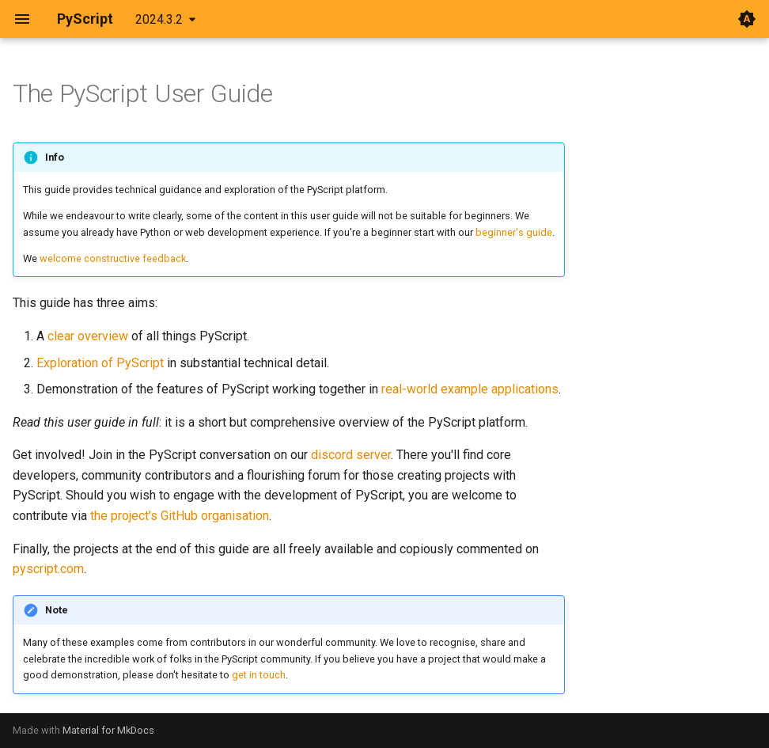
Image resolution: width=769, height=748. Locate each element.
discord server (351, 454)
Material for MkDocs (108, 730)
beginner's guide (513, 232)
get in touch (259, 675)
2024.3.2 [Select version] (159, 19)
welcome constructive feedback (113, 258)
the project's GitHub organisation (179, 515)
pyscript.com (48, 568)
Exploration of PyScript (100, 362)
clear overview (87, 336)
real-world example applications (470, 389)
